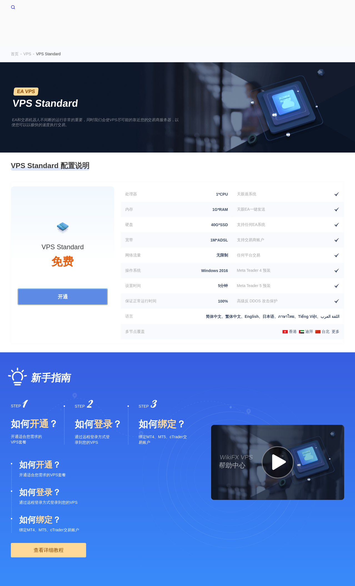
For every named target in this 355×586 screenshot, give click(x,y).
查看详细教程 (49, 456)
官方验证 (149, 540)
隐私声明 (78, 540)
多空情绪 (149, 24)
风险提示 (38, 540)
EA (226, 24)
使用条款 (58, 540)
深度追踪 (303, 24)
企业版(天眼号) (124, 540)
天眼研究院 (194, 540)
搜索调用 (99, 540)
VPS (125, 24)
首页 (106, 24)
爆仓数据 (204, 24)
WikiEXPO (170, 540)
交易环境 (177, 24)
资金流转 (276, 24)
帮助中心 (331, 24)
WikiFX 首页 (26, 6)
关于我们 (18, 540)
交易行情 (248, 24)
